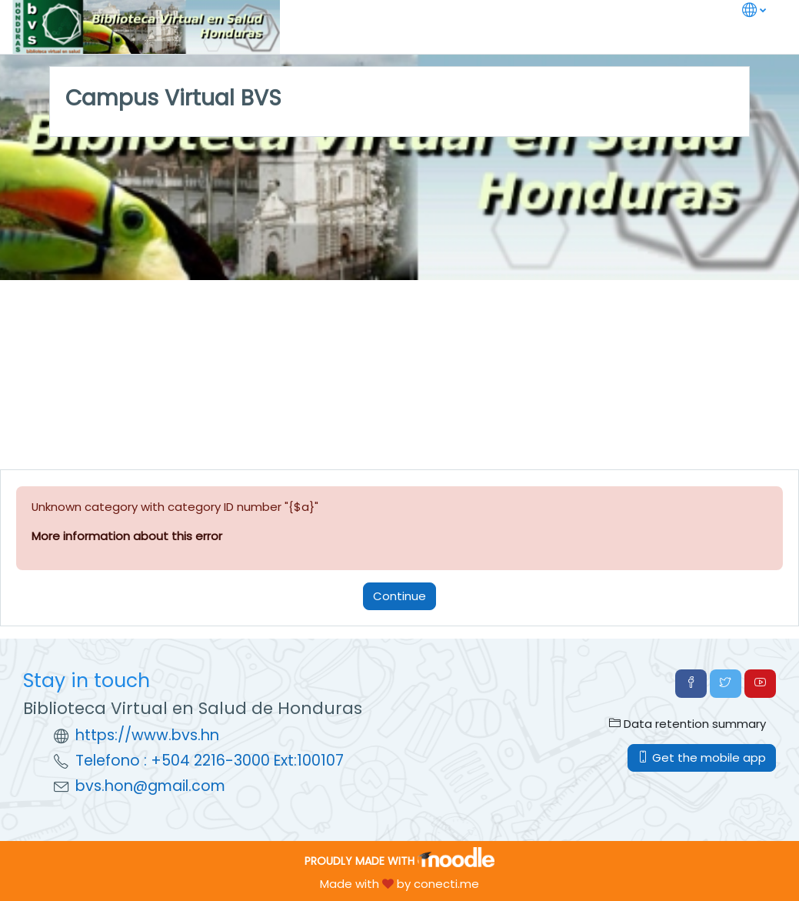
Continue (399, 596)
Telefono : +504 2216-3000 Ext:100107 (209, 760)
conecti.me (446, 884)
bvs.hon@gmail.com (150, 786)
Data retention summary (687, 724)
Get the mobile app (702, 757)
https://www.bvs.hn (147, 735)
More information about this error (127, 536)
